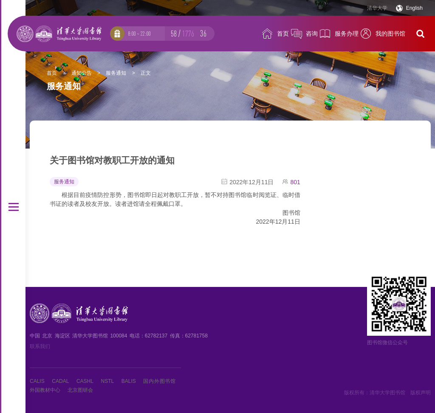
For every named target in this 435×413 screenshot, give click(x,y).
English (414, 8)
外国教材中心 (45, 390)
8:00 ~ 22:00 (139, 33)
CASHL (84, 381)
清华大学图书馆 (387, 393)
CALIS (37, 381)
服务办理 (347, 33)
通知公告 (81, 73)
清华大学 (377, 8)
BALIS (128, 381)
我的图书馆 (390, 33)
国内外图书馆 (159, 381)
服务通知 (116, 73)
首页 (283, 33)
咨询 (312, 33)
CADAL (60, 381)
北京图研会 (80, 390)
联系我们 (40, 346)
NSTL (107, 381)
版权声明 (420, 393)
